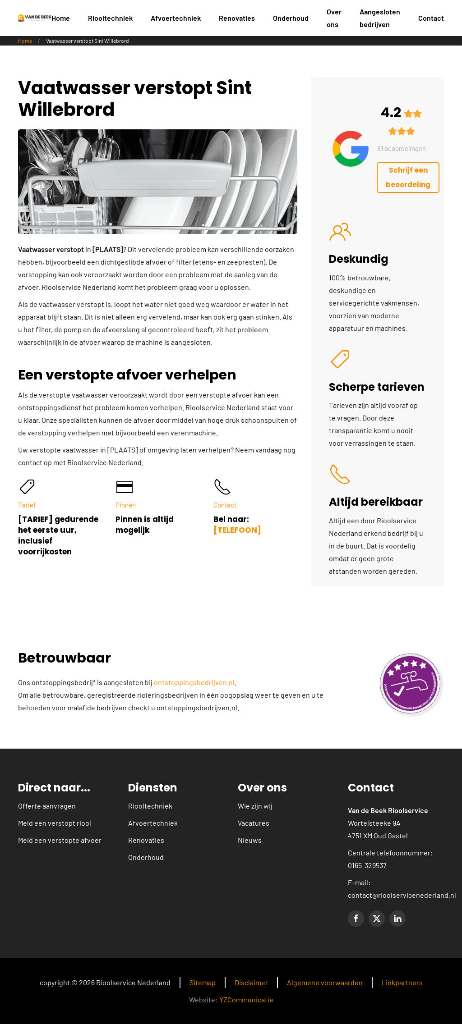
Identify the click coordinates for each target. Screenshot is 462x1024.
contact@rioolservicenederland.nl (402, 895)
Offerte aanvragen (47, 805)
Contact (431, 18)
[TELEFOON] (237, 530)
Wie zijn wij (255, 805)
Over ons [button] (334, 17)
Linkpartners (402, 982)
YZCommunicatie (246, 999)
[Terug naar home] (34, 18)
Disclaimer (251, 982)
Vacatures (253, 822)
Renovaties (146, 840)
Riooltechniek (150, 805)
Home (60, 18)
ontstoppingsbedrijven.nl (194, 682)
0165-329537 (367, 865)
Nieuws (250, 840)
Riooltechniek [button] (110, 18)
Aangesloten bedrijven (380, 17)
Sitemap (202, 982)
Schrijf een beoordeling (408, 177)
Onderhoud (291, 18)
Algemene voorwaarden (325, 982)
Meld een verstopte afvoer (60, 840)
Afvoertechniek (153, 822)
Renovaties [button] (237, 18)
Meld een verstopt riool (54, 822)
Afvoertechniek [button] (176, 18)
